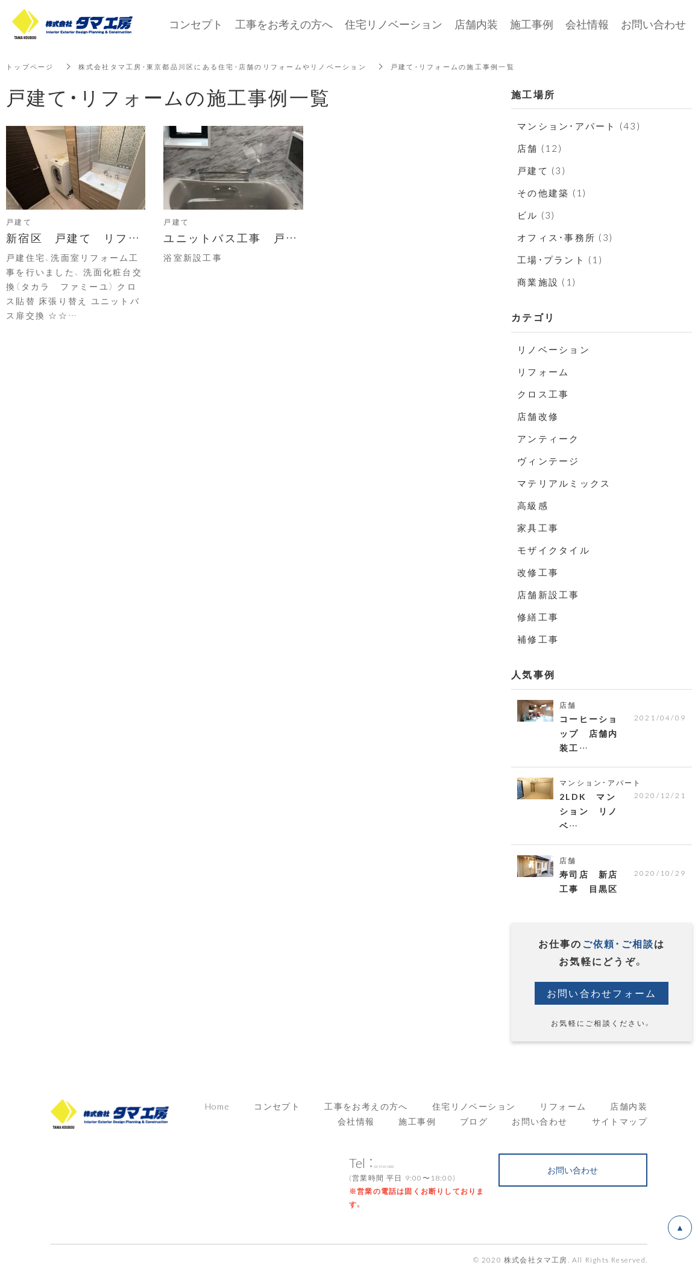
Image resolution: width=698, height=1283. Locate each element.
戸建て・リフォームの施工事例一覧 (483, 66)
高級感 (533, 505)
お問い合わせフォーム (602, 1000)
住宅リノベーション (474, 1113)
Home (217, 1113)
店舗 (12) (539, 148)
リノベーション (553, 349)
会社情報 (356, 1128)
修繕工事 (538, 616)
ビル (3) (536, 215)
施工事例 (417, 1128)
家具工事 (538, 527)
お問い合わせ (539, 1128)
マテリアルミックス (564, 483)
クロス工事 (543, 394)
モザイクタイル (553, 550)
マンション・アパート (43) (579, 126)
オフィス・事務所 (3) (565, 237)
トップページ (32, 66)
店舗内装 (628, 1113)
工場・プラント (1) (560, 259)
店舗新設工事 (548, 594)
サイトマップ (619, 1128)
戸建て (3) (541, 170)
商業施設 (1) (546, 282)
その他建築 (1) (551, 192)
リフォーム (543, 371)
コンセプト (277, 1113)
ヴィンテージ (548, 460)
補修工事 (538, 639)
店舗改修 (538, 416)
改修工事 (538, 572)
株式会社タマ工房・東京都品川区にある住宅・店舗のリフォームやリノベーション (237, 66)
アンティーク (548, 438)
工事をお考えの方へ (284, 24)
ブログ (474, 1128)
